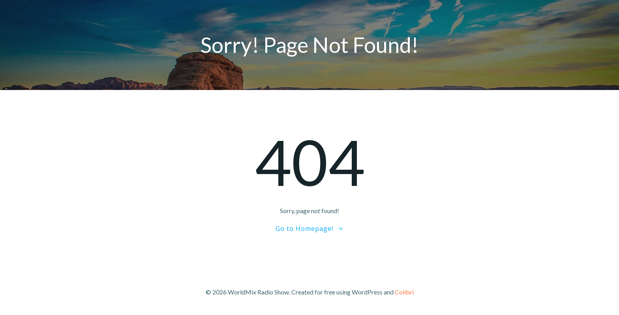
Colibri (404, 292)
